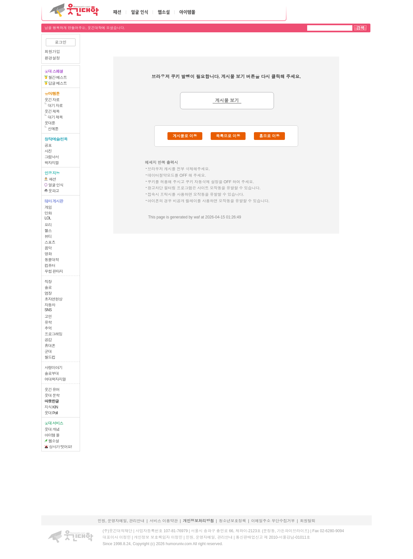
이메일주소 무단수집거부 (273, 521)
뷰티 (48, 236)
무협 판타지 (54, 271)
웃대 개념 (52, 429)
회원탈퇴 (308, 521)
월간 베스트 (57, 77)
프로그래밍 (53, 334)
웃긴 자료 (52, 100)
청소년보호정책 (232, 521)
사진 (48, 151)
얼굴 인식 (55, 185)
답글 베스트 (57, 83)
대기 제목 (55, 117)
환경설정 (52, 58)
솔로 (48, 287)
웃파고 (53, 191)
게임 (48, 207)
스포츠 (50, 242)
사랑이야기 (53, 367)
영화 (48, 254)
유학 (48, 322)
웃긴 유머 (52, 389)
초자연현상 (53, 299)
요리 (48, 225)
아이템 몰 (52, 435)
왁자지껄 (52, 163)
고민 (48, 316)
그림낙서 (52, 157)
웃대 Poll (51, 413)
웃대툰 (50, 123)
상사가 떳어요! (60, 447)
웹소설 (53, 441)
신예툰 (53, 129)
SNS (48, 310)
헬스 (48, 230)
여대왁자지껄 (55, 379)
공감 (48, 340)
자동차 (50, 305)
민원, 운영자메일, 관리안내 (120, 521)
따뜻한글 (52, 401)
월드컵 (50, 357)
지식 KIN (51, 407)
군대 (48, 351)
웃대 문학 (52, 395)
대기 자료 (55, 105)
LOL (48, 218)
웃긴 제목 (52, 111)
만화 (48, 213)
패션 (52, 179)
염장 (48, 293)
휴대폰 (50, 345)
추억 (48, 328)
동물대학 (52, 260)
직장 (48, 282)
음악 (48, 248)
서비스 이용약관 (164, 521)
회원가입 (52, 51)
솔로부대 (52, 373)
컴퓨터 (50, 265)
